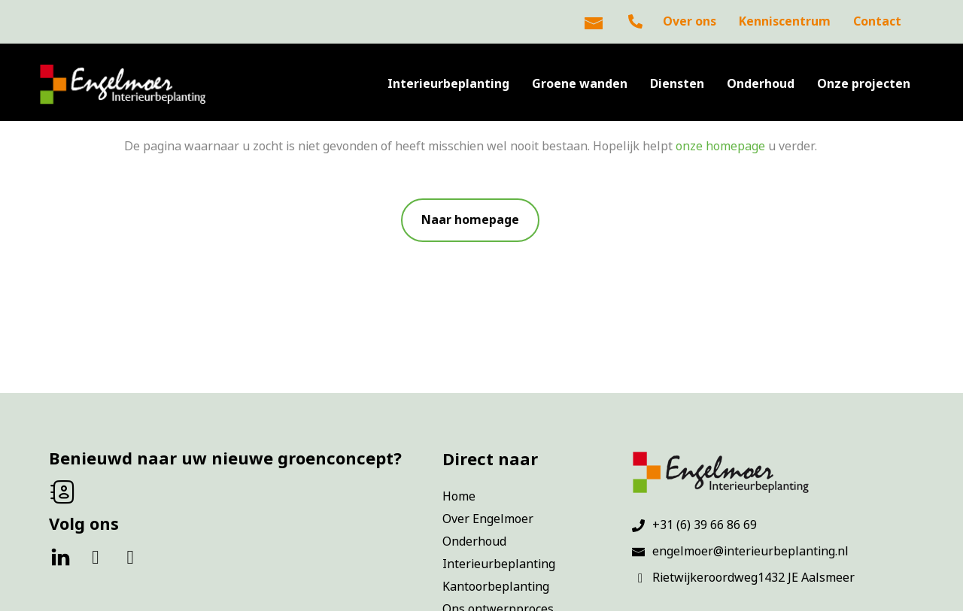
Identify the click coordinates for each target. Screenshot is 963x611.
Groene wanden (579, 83)
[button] (470, 220)
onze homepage (720, 146)
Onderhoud (760, 83)
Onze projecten (863, 83)
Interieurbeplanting (448, 83)
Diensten (677, 83)
